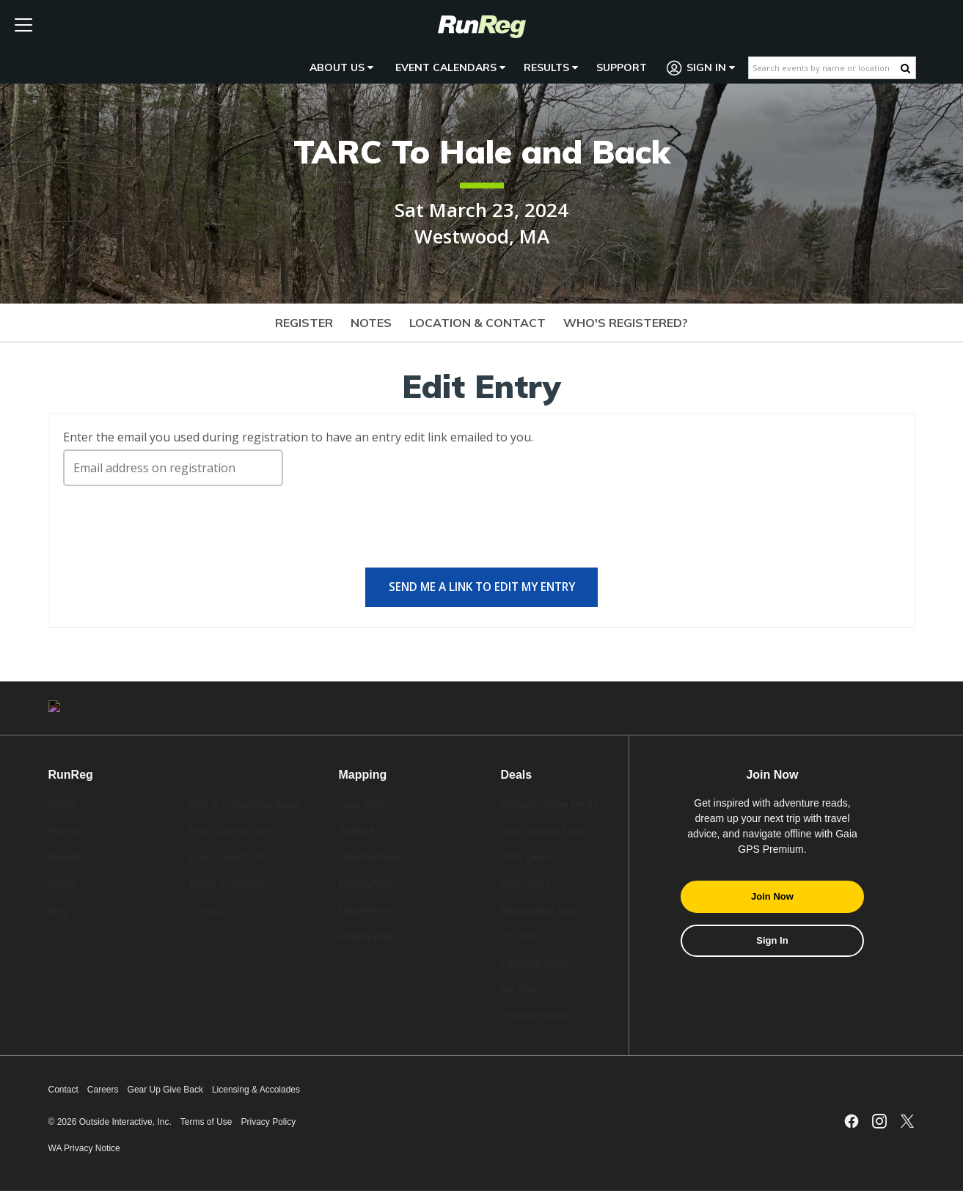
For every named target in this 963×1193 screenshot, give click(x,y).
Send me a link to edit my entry (482, 588)
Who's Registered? (625, 322)
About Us (341, 67)
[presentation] (174, 533)
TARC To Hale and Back (481, 151)
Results (551, 67)
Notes (371, 322)
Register (304, 322)
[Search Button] (905, 68)
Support (621, 67)
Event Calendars (450, 67)
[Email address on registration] (173, 467)
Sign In (701, 68)
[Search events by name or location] (825, 68)
